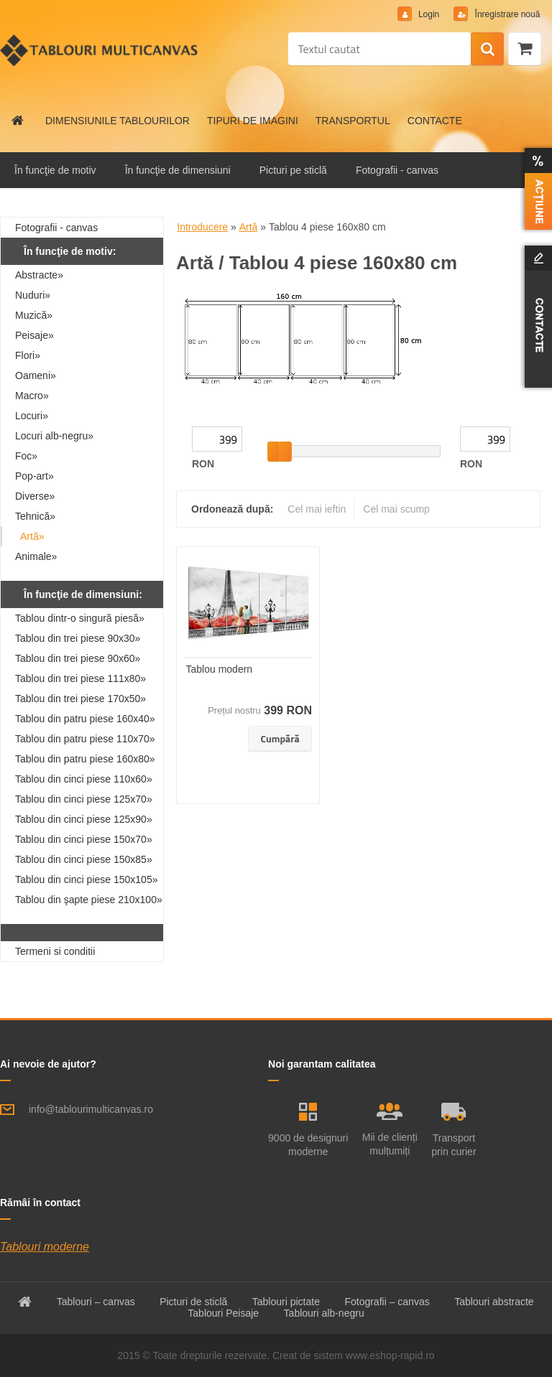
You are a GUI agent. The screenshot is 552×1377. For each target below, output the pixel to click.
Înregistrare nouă (506, 14)
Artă (248, 227)
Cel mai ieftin (317, 509)
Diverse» (35, 496)
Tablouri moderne (44, 1247)
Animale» (36, 556)
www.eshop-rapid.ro (390, 1355)
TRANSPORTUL (353, 120)
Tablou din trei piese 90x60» (77, 658)
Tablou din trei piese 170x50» (80, 698)
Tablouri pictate (286, 1301)
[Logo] (99, 50)
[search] (487, 49)
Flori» (27, 355)
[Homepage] (18, 120)
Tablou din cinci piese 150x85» (83, 859)
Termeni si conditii (55, 951)
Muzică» (33, 315)
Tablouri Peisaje (223, 1313)
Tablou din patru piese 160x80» (85, 759)
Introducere (202, 227)
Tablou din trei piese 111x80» (80, 678)
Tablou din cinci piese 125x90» (83, 819)
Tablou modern (219, 669)
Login (428, 14)
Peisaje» (34, 335)
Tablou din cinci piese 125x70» (83, 799)
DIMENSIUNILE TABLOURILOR (117, 120)
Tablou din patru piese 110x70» (85, 738)
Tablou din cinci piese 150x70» (83, 839)
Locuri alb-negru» (54, 436)
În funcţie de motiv (55, 170)
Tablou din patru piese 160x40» (85, 718)
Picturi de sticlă (193, 1301)
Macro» (32, 395)
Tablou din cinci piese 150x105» (86, 879)
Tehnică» (35, 516)
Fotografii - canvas (397, 170)
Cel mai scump (396, 509)
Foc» (26, 456)
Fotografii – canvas (386, 1301)
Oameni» (35, 375)
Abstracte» (39, 275)
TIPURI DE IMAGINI (252, 120)
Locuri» (31, 415)
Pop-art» (34, 476)
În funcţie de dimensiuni (178, 170)
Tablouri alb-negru (324, 1313)
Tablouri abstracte (494, 1301)
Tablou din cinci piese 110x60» (83, 779)
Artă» (32, 536)
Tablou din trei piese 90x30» (77, 638)
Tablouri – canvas (96, 1301)
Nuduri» (32, 295)
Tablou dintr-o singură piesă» (79, 618)
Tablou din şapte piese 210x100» (88, 899)
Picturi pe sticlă (293, 170)
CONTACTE (435, 120)
